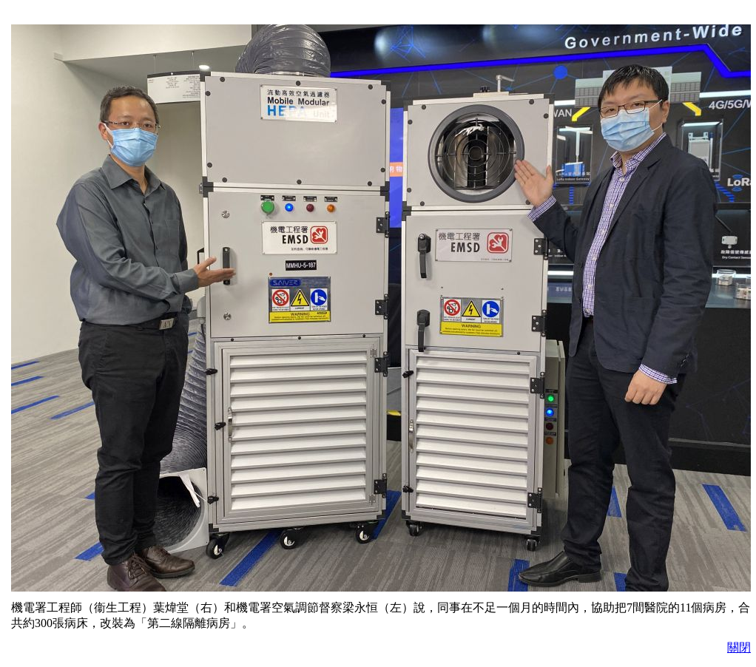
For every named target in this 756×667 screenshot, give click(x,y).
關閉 (739, 647)
